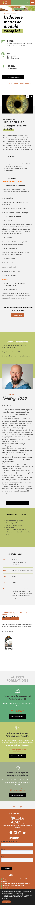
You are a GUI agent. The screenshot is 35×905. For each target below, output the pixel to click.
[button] (27, 96)
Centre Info (6, 888)
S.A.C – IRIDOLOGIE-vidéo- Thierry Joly (20, 83)
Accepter (6, 902)
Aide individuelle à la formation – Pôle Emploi (16, 883)
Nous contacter (17, 315)
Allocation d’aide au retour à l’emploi (14, 885)
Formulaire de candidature (13, 77)
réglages (5, 898)
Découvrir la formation (17, 716)
